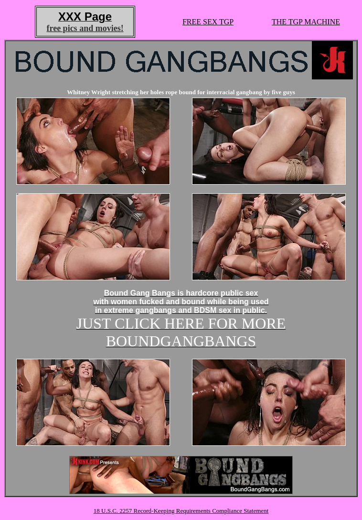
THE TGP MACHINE (306, 22)
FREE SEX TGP (208, 22)
